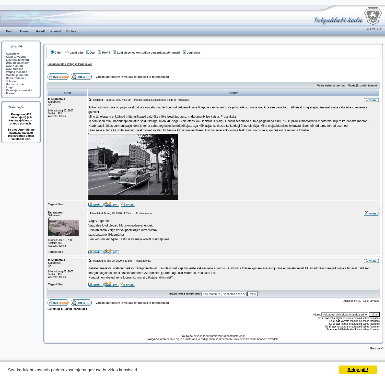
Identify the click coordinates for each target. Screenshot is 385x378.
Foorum (25, 31)
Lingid (10, 87)
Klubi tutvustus (16, 56)
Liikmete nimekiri (17, 59)
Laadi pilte (74, 52)
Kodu (9, 31)
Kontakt (56, 31)
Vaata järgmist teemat (362, 85)
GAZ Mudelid (14, 68)
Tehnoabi (12, 81)
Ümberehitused (16, 78)
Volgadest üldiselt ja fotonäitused (146, 76)
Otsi (90, 52)
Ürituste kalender (17, 62)
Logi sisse (192, 52)
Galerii (40, 31)
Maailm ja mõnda (17, 75)
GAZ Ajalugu (14, 65)
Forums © (377, 348)
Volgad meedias (16, 71)
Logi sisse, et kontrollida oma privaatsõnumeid (146, 52)
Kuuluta (71, 31)
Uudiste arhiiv (15, 84)
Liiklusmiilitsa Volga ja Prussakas (70, 64)
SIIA (28, 138)
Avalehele (12, 53)
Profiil (104, 52)
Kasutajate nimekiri (19, 90)
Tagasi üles (55, 204)
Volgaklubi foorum (108, 76)
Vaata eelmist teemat (331, 85)
